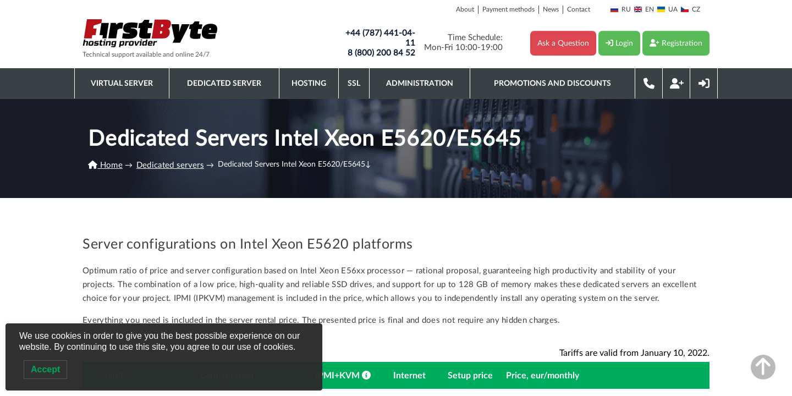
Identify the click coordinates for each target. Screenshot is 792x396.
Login (619, 43)
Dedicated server (224, 83)
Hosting (309, 83)
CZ (690, 9)
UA (667, 9)
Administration (419, 83)
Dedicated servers (170, 165)
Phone (649, 83)
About (465, 9)
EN (644, 9)
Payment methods (508, 9)
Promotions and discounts (552, 83)
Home (105, 165)
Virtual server (122, 83)
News (551, 9)
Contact (578, 9)
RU (620, 9)
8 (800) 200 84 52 (381, 53)
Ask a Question (563, 43)
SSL (354, 83)
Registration (676, 43)
